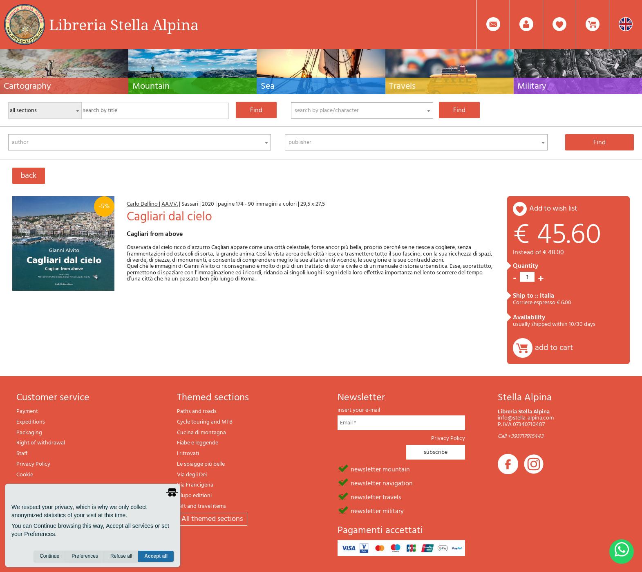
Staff (21, 453)
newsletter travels (376, 496)
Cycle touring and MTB (205, 422)
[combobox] (362, 110)
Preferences (85, 556)
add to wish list (553, 209)
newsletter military (377, 510)
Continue (49, 556)
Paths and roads (197, 411)
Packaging (29, 432)
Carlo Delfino (143, 204)
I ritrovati (188, 453)
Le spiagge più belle (201, 464)
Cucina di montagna (201, 432)
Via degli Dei (192, 475)
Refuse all (121, 556)
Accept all (156, 556)
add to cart (554, 347)
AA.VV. (169, 204)
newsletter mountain (380, 468)
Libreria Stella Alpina (124, 24)
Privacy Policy (33, 464)
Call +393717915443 (521, 436)
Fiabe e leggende (197, 443)
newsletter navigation (382, 482)
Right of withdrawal (40, 443)
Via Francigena (195, 485)
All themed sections (212, 519)
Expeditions (30, 422)
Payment (27, 411)
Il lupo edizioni (194, 495)
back (28, 175)
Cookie (24, 475)
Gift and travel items (201, 506)
